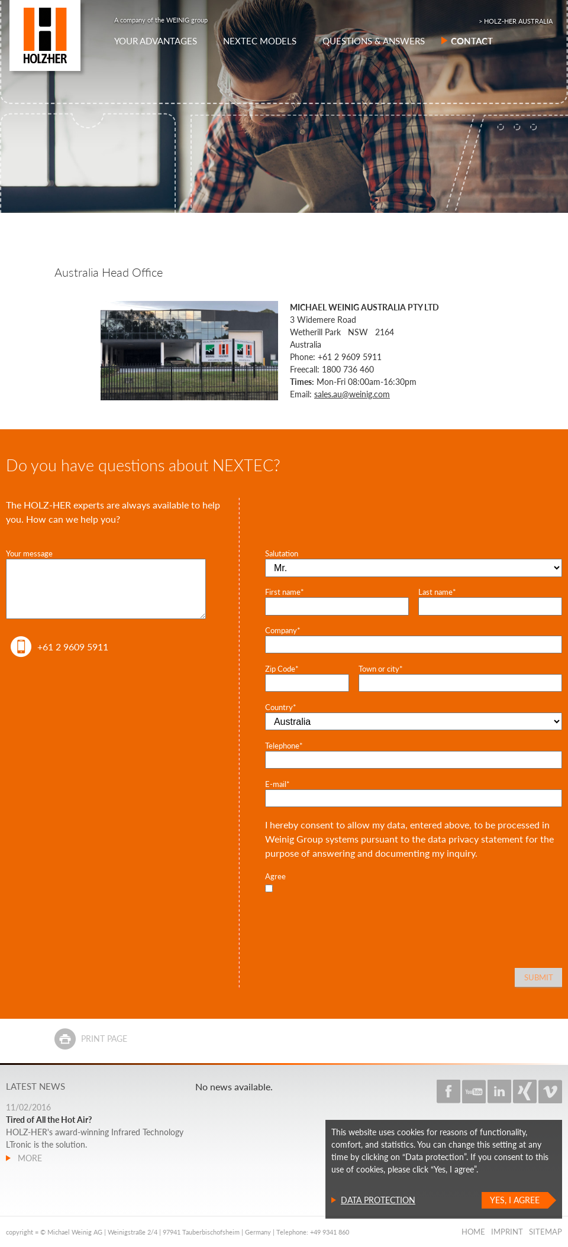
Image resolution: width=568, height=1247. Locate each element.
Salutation (281, 553)
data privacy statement (475, 838)
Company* (283, 630)
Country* (280, 707)
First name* (284, 592)
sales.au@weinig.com (352, 394)
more (28, 1158)
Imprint (507, 1231)
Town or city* (381, 668)
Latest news (35, 1086)
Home (473, 1231)
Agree (275, 876)
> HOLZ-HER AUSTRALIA (516, 21)
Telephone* (284, 745)
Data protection (378, 1200)
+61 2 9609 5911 (72, 646)
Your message (29, 553)
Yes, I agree (515, 1200)
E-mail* (277, 784)
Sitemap (545, 1231)
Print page (104, 1039)
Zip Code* (282, 668)
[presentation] (355, 919)
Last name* (437, 592)
